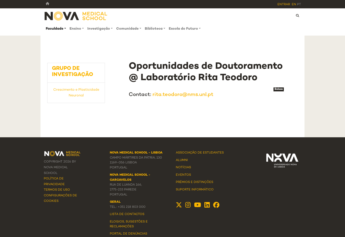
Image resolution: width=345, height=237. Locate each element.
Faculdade (54, 29)
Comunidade (127, 29)
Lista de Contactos (127, 214)
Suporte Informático (195, 189)
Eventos (183, 175)
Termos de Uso (57, 190)
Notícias (183, 167)
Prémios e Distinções (194, 182)
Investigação (98, 29)
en (294, 4)
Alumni (182, 160)
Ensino (75, 29)
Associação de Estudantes (200, 152)
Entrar (283, 4)
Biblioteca (154, 29)
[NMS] (76, 15)
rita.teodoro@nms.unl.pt (182, 95)
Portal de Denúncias (128, 233)
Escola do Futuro (183, 29)
